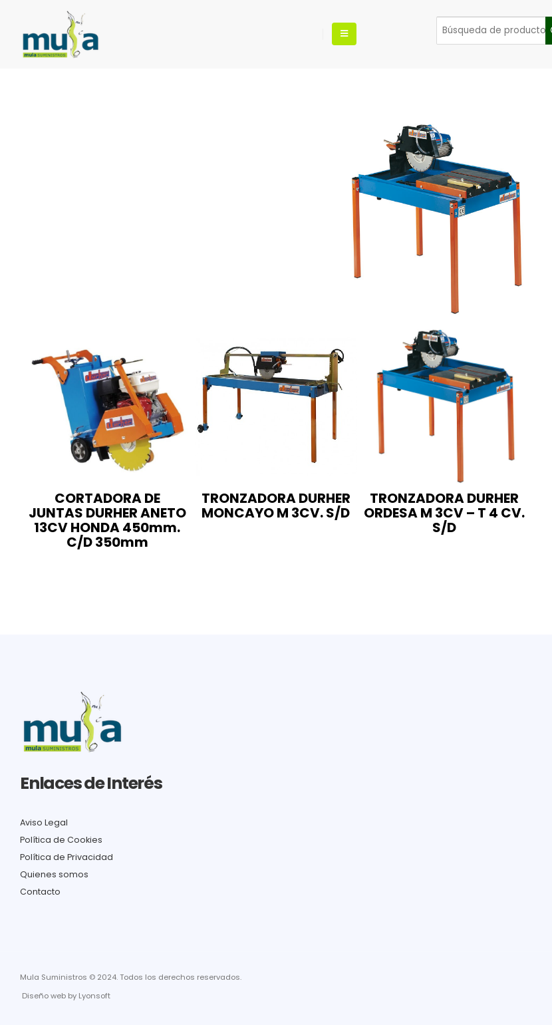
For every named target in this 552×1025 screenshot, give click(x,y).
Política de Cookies (61, 839)
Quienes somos (54, 874)
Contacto (40, 891)
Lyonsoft (94, 995)
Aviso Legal (44, 822)
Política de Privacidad (66, 857)
